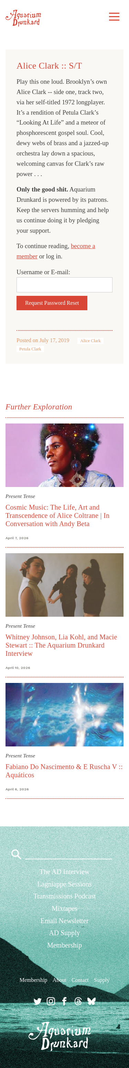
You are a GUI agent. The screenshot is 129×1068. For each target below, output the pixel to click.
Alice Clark (90, 340)
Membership (64, 945)
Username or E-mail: (43, 272)
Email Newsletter (64, 921)
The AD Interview (65, 871)
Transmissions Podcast (64, 896)
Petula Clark (30, 349)
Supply (101, 980)
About (59, 980)
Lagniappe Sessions (64, 884)
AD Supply (64, 933)
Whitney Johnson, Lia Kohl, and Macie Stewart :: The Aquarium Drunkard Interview (61, 645)
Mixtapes (64, 908)
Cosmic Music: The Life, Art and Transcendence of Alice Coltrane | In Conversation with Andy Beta (57, 515)
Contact (80, 980)
